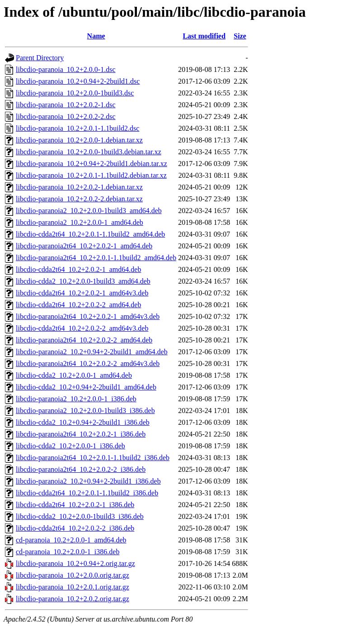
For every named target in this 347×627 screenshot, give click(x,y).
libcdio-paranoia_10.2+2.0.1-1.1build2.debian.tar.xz (91, 175)
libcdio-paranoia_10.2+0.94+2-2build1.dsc (78, 81)
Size (240, 36)
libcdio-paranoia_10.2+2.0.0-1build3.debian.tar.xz (88, 152)
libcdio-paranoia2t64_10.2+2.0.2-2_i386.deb (80, 469)
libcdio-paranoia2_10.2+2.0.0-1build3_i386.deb (85, 410)
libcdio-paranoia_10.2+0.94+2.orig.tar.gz (75, 563)
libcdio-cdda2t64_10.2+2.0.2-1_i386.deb (75, 504)
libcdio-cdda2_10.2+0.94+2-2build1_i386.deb (83, 422)
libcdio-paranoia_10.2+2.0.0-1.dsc (66, 69)
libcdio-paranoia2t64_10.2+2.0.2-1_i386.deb (80, 434)
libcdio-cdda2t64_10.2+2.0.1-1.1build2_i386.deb (87, 493)
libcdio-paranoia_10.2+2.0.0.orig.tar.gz (72, 575)
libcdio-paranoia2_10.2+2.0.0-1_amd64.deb (79, 222)
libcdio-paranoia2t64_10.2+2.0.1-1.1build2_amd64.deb (96, 257)
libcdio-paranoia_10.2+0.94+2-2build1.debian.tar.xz (91, 163)
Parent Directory (40, 58)
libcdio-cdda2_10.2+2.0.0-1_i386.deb (70, 446)
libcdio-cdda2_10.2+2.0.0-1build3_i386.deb (80, 516)
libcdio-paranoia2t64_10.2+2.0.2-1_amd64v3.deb (87, 316)
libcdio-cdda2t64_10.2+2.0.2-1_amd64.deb (78, 269)
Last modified (204, 36)
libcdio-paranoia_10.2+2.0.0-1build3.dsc (75, 93)
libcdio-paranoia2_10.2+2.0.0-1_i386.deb (76, 399)
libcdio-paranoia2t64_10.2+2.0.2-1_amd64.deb (84, 246)
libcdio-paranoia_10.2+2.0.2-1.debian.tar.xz (79, 187)
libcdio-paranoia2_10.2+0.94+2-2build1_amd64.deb (92, 352)
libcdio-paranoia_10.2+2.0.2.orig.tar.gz (72, 599)
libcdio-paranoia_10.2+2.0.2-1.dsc (66, 105)
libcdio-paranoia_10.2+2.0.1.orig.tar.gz (72, 587)
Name (96, 36)
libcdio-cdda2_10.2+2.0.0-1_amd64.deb (74, 375)
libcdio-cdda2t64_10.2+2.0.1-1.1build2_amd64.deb (90, 234)
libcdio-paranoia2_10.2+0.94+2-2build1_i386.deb (88, 481)
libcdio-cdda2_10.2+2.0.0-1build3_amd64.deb (83, 281)
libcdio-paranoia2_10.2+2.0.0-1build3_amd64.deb (89, 210)
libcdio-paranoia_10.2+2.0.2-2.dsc (66, 116)
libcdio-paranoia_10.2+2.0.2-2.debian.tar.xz (79, 199)
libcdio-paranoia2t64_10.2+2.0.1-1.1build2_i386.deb (92, 457)
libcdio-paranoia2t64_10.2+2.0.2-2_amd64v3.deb (87, 363)
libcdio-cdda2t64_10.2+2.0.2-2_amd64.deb (78, 305)
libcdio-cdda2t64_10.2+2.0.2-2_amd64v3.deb (82, 328)
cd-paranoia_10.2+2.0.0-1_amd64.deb (71, 540)
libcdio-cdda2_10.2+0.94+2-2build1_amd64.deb (86, 387)
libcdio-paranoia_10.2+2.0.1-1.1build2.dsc (77, 128)
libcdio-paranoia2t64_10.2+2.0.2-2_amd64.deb (84, 340)
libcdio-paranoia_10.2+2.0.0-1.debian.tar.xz (79, 140)
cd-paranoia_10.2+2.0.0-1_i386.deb (67, 552)
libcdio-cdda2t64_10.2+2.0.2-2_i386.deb (75, 528)
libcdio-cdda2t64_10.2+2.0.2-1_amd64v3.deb (82, 293)
